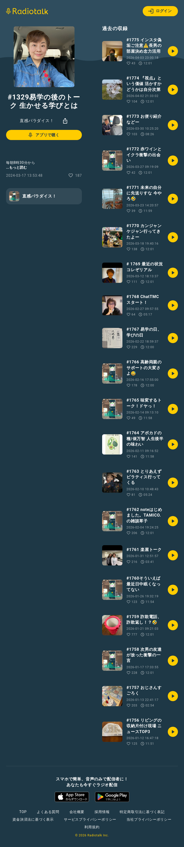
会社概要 (76, 812)
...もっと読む (16, 167)
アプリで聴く (43, 135)
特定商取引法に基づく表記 (142, 812)
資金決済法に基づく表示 (33, 819)
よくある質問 (48, 812)
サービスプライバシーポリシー (90, 819)
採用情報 (102, 812)
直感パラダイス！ (37, 120)
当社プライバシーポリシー (149, 819)
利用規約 (91, 827)
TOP (23, 812)
